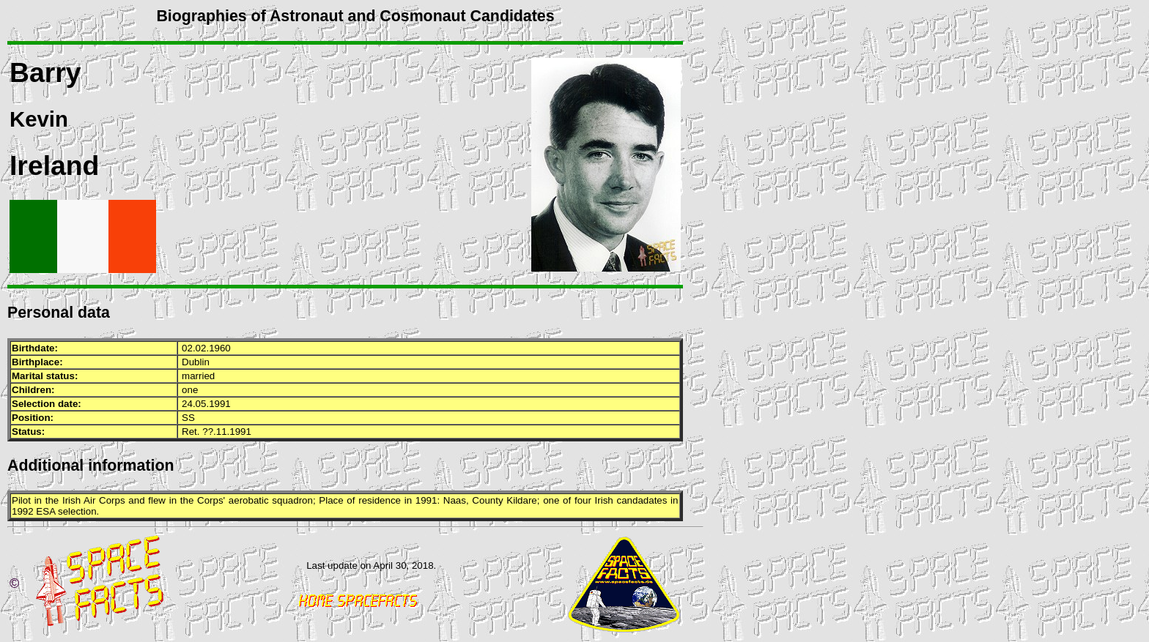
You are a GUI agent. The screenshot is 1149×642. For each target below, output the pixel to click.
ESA (45, 511)
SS (188, 417)
